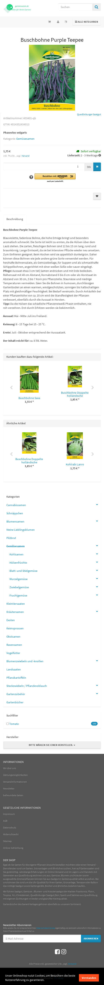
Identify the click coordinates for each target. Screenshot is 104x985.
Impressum (9, 813)
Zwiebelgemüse (55, 587)
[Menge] (43, 166)
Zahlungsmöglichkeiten (15, 774)
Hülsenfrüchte (55, 562)
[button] (55, 178)
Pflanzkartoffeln (16, 677)
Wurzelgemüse (55, 578)
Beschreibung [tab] (14, 219)
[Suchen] (75, 7)
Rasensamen (14, 645)
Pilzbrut (11, 538)
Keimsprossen (15, 628)
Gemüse (55, 875)
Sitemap (7, 841)
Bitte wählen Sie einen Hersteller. (52, 744)
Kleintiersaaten (15, 604)
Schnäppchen (14, 513)
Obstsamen (13, 636)
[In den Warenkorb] (97, 167)
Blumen (65, 875)
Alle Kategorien (86, 21)
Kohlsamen (55, 554)
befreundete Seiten (13, 795)
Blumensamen (53, 521)
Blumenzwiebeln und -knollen (53, 660)
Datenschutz (9, 827)
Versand (25, 155)
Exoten (10, 620)
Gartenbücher (14, 702)
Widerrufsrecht (10, 834)
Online (51, 871)
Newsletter (8, 788)
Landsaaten (13, 669)
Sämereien (8, 875)
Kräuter (78, 875)
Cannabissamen (53, 504)
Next (93, 388)
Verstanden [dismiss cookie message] (89, 978)
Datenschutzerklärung (45, 928)
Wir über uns (9, 768)
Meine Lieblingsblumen (20, 530)
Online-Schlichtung (13, 847)
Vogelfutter (13, 653)
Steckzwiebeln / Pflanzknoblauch (53, 685)
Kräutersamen (53, 611)
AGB (5, 820)
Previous (11, 388)
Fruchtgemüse (55, 595)
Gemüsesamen (25, 139)
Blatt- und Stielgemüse (55, 570)
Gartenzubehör (53, 693)
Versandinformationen (15, 781)
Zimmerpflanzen (25, 878)
